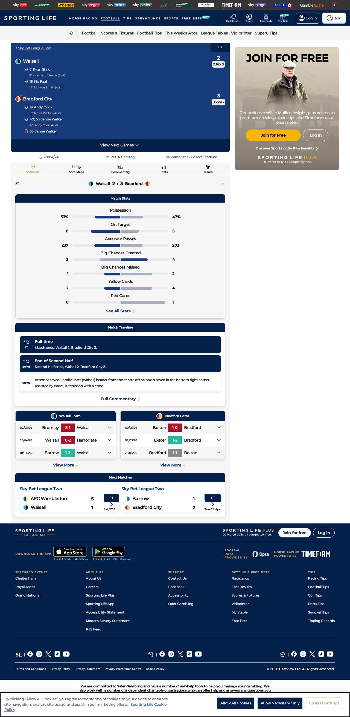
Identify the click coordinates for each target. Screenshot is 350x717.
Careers (92, 587)
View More (65, 465)
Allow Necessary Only (280, 706)
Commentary (120, 172)
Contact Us (177, 578)
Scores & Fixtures (245, 595)
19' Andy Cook (41, 107)
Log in (324, 532)
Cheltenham (25, 578)
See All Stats (120, 311)
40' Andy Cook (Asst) (44, 125)
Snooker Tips (318, 612)
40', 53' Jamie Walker (46, 119)
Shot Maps (76, 172)
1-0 (174, 427)
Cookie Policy (155, 669)
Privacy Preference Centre (123, 669)
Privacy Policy (60, 669)
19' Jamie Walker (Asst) (45, 113)
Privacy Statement (87, 669)
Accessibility (178, 595)
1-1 (175, 452)
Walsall (31, 61)
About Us (93, 578)
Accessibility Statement (105, 612)
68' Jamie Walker (43, 131)
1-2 (175, 440)
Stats (164, 172)
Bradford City (37, 99)
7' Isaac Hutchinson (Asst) (47, 75)
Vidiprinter (240, 604)
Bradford (134, 183)
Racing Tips (317, 578)
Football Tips (318, 587)
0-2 (68, 440)
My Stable (239, 612)
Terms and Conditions (30, 669)
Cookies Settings (324, 706)
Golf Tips (315, 595)
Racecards (240, 578)
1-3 (67, 452)
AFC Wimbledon (49, 498)
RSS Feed (93, 629)
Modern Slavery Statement (108, 621)
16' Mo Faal (38, 81)
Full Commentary (120, 398)
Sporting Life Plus (100, 595)
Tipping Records (321, 621)
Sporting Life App (100, 604)
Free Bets (239, 621)
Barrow (140, 498)
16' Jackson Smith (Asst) (46, 87)
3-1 (67, 427)
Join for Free (273, 135)
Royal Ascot (25, 587)
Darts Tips (316, 604)
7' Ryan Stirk (39, 69)
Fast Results (242, 587)
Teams (207, 172)
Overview (32, 172)
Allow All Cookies (235, 706)
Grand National (27, 595)
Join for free (295, 532)
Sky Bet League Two (33, 48)
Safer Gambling (180, 604)
